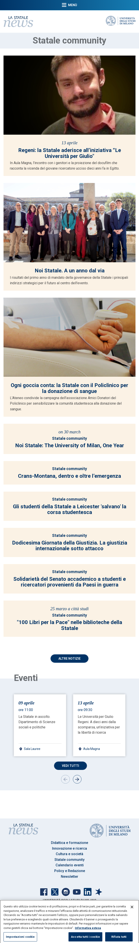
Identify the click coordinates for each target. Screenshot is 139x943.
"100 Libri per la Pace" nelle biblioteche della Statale (69, 625)
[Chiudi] (132, 911)
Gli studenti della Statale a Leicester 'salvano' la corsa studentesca (69, 509)
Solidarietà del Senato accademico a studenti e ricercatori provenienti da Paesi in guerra (69, 582)
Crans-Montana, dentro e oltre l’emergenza (69, 476)
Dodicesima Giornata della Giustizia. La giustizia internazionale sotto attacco (69, 546)
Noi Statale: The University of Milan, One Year (69, 445)
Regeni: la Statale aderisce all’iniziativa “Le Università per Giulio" (69, 153)
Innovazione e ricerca (69, 848)
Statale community (69, 438)
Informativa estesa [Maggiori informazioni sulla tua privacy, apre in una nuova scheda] (88, 932)
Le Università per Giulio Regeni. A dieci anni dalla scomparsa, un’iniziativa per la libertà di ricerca (99, 725)
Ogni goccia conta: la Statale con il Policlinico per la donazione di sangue (69, 388)
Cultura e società (69, 854)
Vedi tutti (70, 765)
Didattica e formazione (69, 843)
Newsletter (69, 876)
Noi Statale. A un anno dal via (70, 271)
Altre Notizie (69, 658)
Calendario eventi (70, 865)
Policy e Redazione (69, 871)
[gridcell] (40, 725)
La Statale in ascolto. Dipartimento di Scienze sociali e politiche (36, 722)
